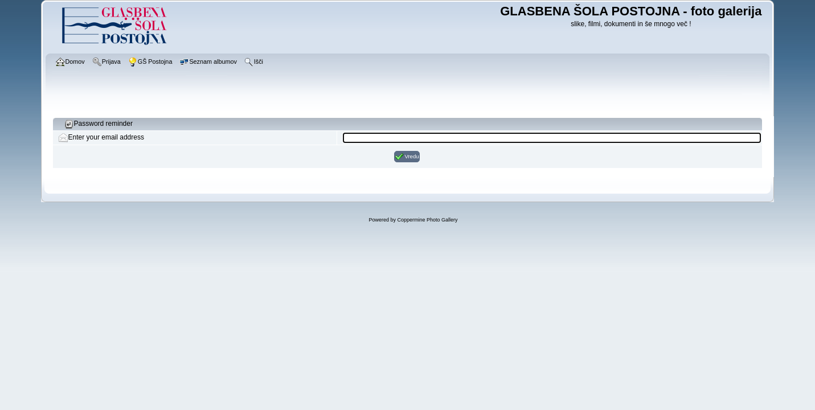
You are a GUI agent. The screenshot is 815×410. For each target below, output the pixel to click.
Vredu (407, 156)
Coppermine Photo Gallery (427, 220)
